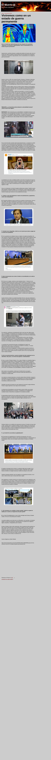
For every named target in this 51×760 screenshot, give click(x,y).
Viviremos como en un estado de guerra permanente (16, 18)
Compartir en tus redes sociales (7, 579)
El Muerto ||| (8, 4)
